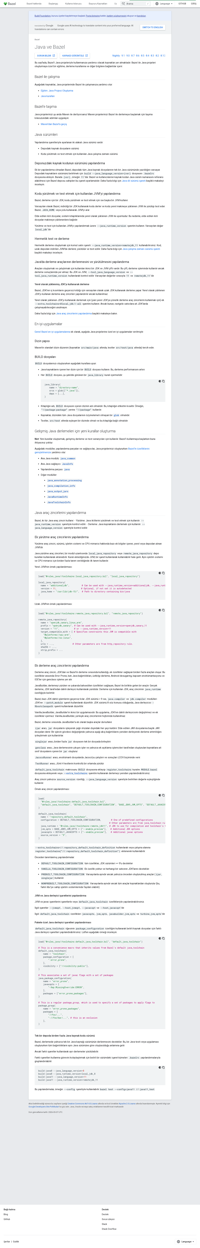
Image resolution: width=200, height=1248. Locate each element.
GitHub (182, 3)
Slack (104, 1224)
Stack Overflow (109, 1229)
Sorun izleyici (108, 1219)
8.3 (152, 55)
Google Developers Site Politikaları (44, 1107)
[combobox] (135, 3)
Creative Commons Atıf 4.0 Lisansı (82, 1103)
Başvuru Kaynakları (98, 3)
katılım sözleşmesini (116, 16)
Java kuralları (48, 96)
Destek (105, 1214)
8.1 (163, 55)
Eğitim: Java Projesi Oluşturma (57, 90)
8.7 (133, 55)
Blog (6, 1214)
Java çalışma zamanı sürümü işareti (141, 249)
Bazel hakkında (34, 3)
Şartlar (7, 1241)
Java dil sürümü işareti (134, 180)
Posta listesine (93, 16)
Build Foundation (43, 16)
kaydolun (141, 16)
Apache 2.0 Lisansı (127, 1103)
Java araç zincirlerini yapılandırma (74, 313)
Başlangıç (53, 3)
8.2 (157, 55)
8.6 (137, 55)
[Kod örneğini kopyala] (163, 381)
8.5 (142, 55)
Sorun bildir (46, 55)
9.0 (128, 55)
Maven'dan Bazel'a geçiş (54, 124)
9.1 (123, 55)
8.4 (147, 55)
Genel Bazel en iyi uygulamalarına (52, 331)
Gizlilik (16, 1241)
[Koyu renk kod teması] (160, 381)
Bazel (37, 39)
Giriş (193, 3)
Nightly (116, 55)
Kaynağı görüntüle (75, 55)
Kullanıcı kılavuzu (73, 3)
